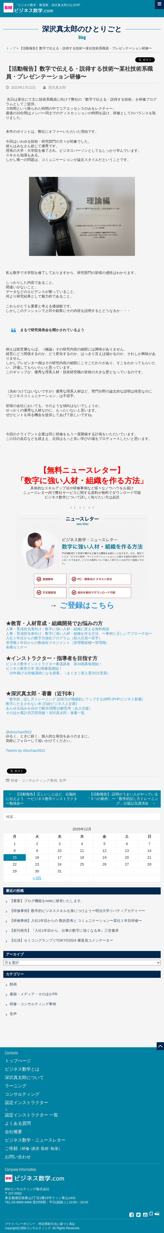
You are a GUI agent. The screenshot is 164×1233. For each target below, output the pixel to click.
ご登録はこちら (87, 605)
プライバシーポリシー (20, 1224)
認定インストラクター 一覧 (31, 1115)
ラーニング (15, 1085)
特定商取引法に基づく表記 (56, 1224)
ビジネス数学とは (22, 1069)
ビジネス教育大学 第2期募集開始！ (34, 668)
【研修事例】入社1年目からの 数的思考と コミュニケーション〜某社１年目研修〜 (76, 921)
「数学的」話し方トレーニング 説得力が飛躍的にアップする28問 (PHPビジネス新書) (74, 699)
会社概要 (13, 1131)
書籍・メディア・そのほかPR (33, 994)
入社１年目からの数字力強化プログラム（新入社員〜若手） (54, 638)
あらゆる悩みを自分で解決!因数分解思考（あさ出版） (49, 708)
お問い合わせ (18, 1156)
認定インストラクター (26, 1102)
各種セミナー (16, 647)
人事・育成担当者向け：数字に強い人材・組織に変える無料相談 (57, 629)
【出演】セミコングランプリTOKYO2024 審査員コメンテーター (61, 940)
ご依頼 (33, 1148)
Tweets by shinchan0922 (25, 751)
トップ (11, 48)
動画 (13, 984)
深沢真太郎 (57, 87)
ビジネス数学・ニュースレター (35, 1140)
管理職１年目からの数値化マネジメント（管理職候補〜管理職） (57, 643)
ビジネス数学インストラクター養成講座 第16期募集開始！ (54, 664)
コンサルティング (22, 1094)
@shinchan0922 (19, 732)
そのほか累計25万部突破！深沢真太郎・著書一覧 (45, 713)
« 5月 (37, 878)
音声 (62, 780)
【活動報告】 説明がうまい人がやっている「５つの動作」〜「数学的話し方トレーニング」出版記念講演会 (122, 799)
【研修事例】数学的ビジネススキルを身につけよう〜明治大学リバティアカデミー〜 (77, 911)
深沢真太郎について (24, 1077)
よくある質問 (18, 1123)
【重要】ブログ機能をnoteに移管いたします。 (47, 901)
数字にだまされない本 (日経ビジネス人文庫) (41, 704)
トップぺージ (18, 1060)
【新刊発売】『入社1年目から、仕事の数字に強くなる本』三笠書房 (64, 930)
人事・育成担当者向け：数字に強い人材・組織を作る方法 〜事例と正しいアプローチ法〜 (79, 633)
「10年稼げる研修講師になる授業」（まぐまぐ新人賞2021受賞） (58, 673)
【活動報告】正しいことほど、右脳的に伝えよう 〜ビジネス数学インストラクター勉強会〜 (41, 798)
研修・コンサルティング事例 (34, 780)
